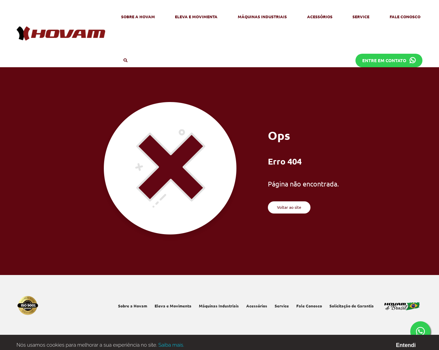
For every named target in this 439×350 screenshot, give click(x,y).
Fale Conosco (405, 16)
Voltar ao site (289, 207)
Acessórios (319, 16)
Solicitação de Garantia (351, 305)
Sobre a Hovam (138, 16)
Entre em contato (389, 60)
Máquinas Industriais (262, 16)
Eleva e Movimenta (196, 16)
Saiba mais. (171, 346)
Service (360, 16)
